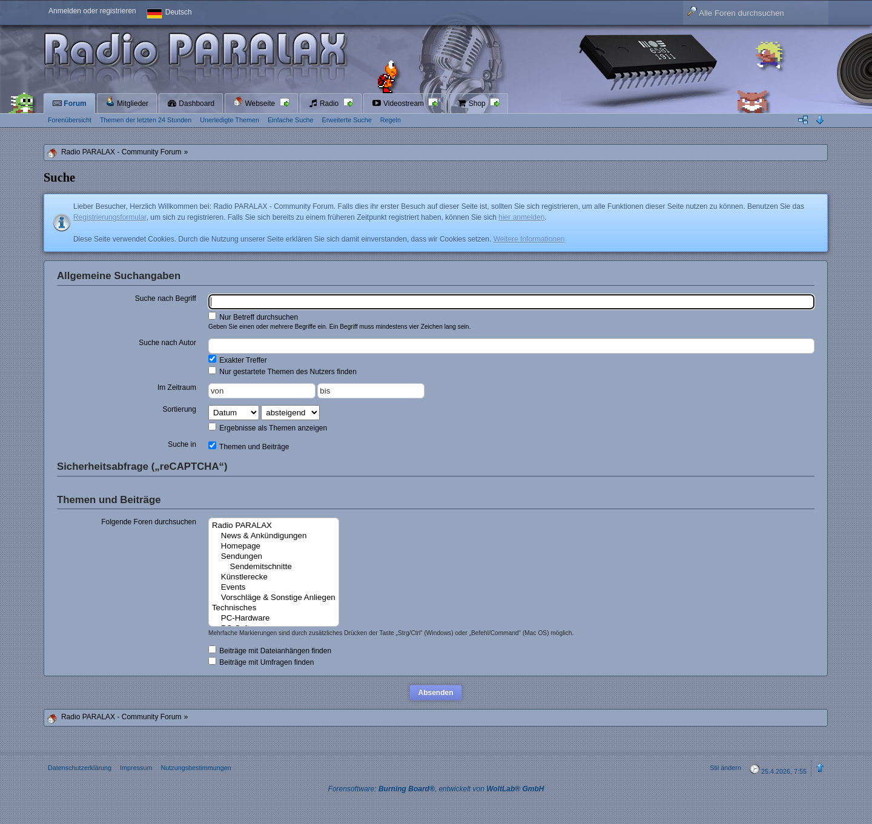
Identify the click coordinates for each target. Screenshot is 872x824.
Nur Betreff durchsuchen (253, 316)
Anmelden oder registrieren (92, 11)
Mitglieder (126, 102)
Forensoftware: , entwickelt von (436, 789)
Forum (69, 103)
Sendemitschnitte (274, 567)
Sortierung (179, 409)
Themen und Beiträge (248, 446)
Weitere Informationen (529, 239)
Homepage (274, 546)
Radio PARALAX (274, 526)
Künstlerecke (274, 577)
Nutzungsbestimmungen (195, 767)
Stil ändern (725, 767)
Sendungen (274, 557)
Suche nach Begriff (165, 298)
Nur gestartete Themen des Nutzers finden (282, 371)
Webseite (255, 102)
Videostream (399, 103)
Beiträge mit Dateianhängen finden (269, 650)
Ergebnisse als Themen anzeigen (267, 427)
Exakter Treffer (237, 359)
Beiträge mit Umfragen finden (261, 662)
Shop (472, 103)
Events (274, 587)
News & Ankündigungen (274, 536)
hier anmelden (521, 217)
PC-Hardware (274, 618)
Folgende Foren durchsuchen (148, 522)
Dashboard (190, 103)
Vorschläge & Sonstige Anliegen (274, 598)
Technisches (274, 608)
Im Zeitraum (176, 387)
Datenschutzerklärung (79, 767)
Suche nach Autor (167, 342)
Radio (324, 103)
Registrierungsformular (110, 217)
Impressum (136, 767)
